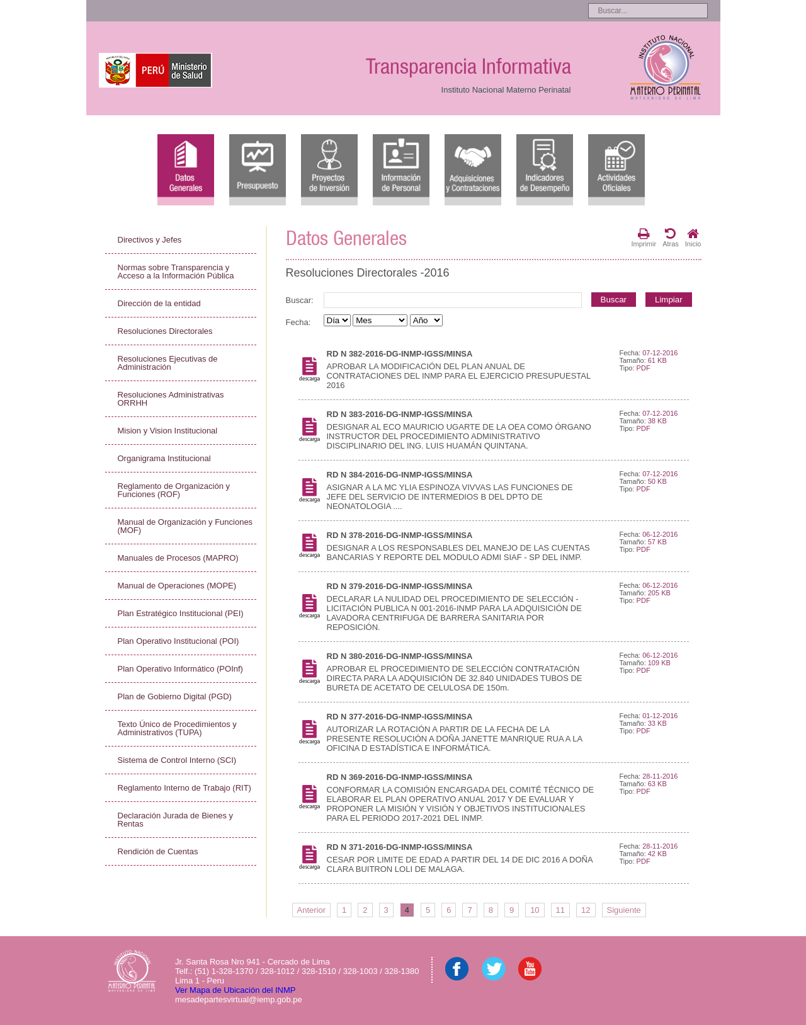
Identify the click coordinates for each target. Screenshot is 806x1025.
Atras (670, 237)
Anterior (311, 910)
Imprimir (643, 237)
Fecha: (298, 322)
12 (585, 910)
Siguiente (624, 910)
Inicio (693, 237)
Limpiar (669, 299)
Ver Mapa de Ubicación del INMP (235, 990)
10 (534, 910)
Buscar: (300, 300)
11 (560, 910)
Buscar (614, 299)
